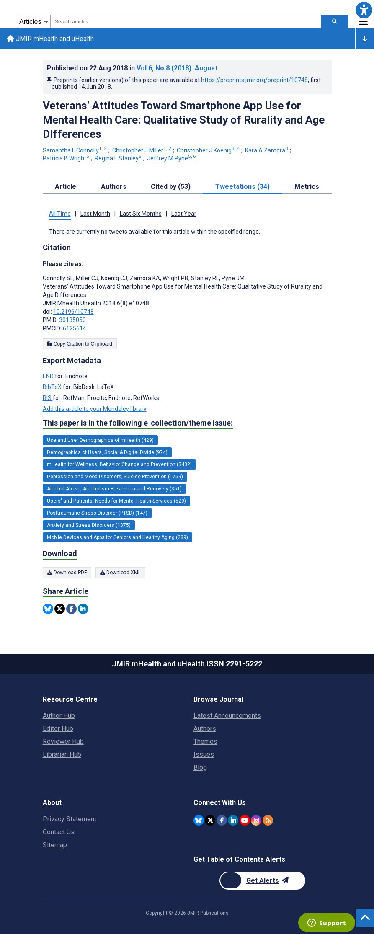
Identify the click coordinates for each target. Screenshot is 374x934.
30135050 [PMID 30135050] (72, 320)
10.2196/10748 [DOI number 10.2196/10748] (73, 311)
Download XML (120, 572)
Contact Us (59, 832)
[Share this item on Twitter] (59, 609)
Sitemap (55, 845)
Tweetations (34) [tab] (242, 187)
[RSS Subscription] (268, 820)
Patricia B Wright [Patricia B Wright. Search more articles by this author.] (66, 158)
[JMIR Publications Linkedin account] (233, 820)
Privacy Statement (69, 819)
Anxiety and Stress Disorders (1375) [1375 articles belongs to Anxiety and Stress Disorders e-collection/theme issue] (89, 525)
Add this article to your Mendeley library (95, 408)
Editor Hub (58, 729)
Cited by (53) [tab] (171, 187)
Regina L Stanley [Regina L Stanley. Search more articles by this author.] (119, 158)
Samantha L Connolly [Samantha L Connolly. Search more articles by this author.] (75, 150)
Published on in (132, 68)
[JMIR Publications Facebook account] (222, 820)
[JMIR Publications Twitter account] (210, 820)
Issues (203, 755)
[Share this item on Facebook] (71, 609)
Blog (200, 767)
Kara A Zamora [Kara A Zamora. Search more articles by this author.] (267, 150)
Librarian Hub (62, 755)
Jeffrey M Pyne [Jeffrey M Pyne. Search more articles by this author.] (172, 158)
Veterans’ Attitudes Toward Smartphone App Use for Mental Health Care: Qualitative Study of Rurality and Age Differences (184, 119)
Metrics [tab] (306, 187)
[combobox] (185, 21)
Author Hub (59, 716)
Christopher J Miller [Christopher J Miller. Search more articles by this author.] (142, 150)
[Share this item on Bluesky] (48, 609)
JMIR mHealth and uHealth (50, 39)
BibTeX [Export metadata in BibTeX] (53, 387)
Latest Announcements (227, 716)
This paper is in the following (138, 423)
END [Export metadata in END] (49, 376)
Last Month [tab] (95, 213)
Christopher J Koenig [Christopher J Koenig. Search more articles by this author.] (209, 150)
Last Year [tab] (183, 213)
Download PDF (67, 572)
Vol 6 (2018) (177, 68)
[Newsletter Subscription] (262, 881)
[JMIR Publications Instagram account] (256, 820)
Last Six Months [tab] (141, 213)
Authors (204, 729)
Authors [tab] (113, 187)
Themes (205, 742)
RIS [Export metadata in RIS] (48, 398)
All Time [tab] (60, 213)
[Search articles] (334, 21)
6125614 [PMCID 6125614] (74, 328)
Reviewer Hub (63, 742)
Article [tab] (65, 187)
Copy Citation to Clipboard (79, 344)
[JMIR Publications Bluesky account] (198, 820)
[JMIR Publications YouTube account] (245, 820)
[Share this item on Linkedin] (83, 609)
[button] (364, 10)
